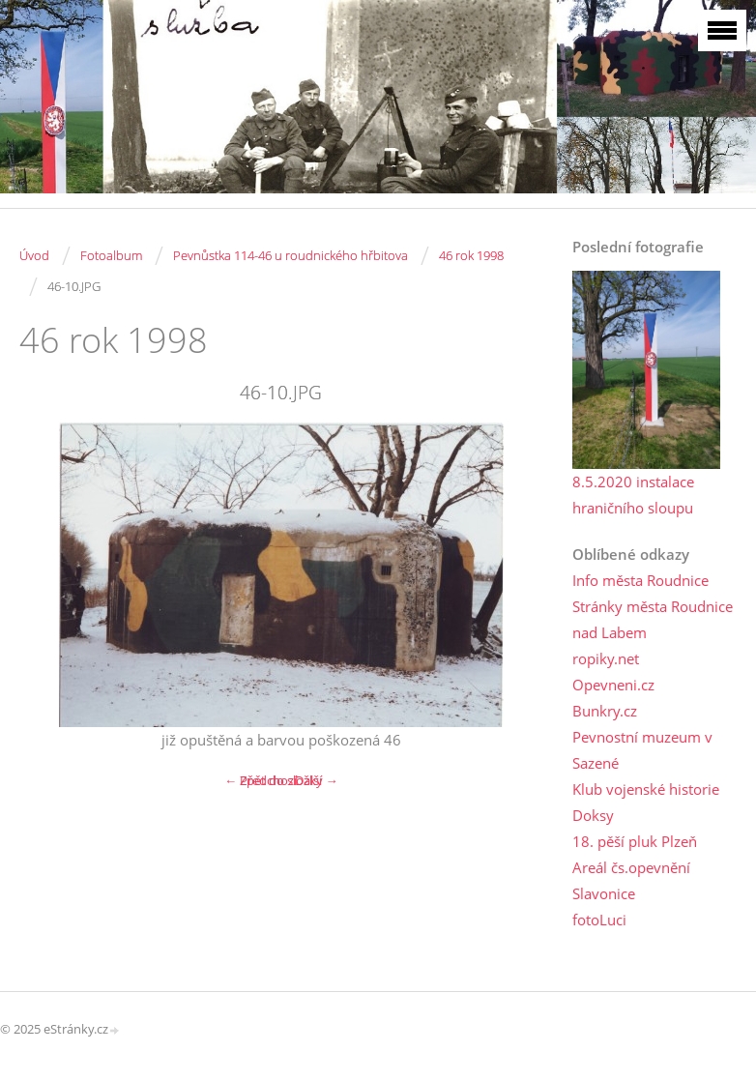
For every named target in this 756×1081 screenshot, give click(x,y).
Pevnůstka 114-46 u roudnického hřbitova (290, 255)
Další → (316, 780)
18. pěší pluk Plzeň (634, 841)
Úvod (34, 255)
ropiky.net (605, 658)
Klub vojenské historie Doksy (645, 802)
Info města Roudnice (640, 580)
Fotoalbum (111, 255)
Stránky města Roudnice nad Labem (652, 619)
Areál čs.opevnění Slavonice (631, 880)
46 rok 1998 (471, 255)
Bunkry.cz (604, 710)
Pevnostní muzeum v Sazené (642, 750)
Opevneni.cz (613, 684)
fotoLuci (599, 919)
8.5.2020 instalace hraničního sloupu (633, 494)
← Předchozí (260, 780)
